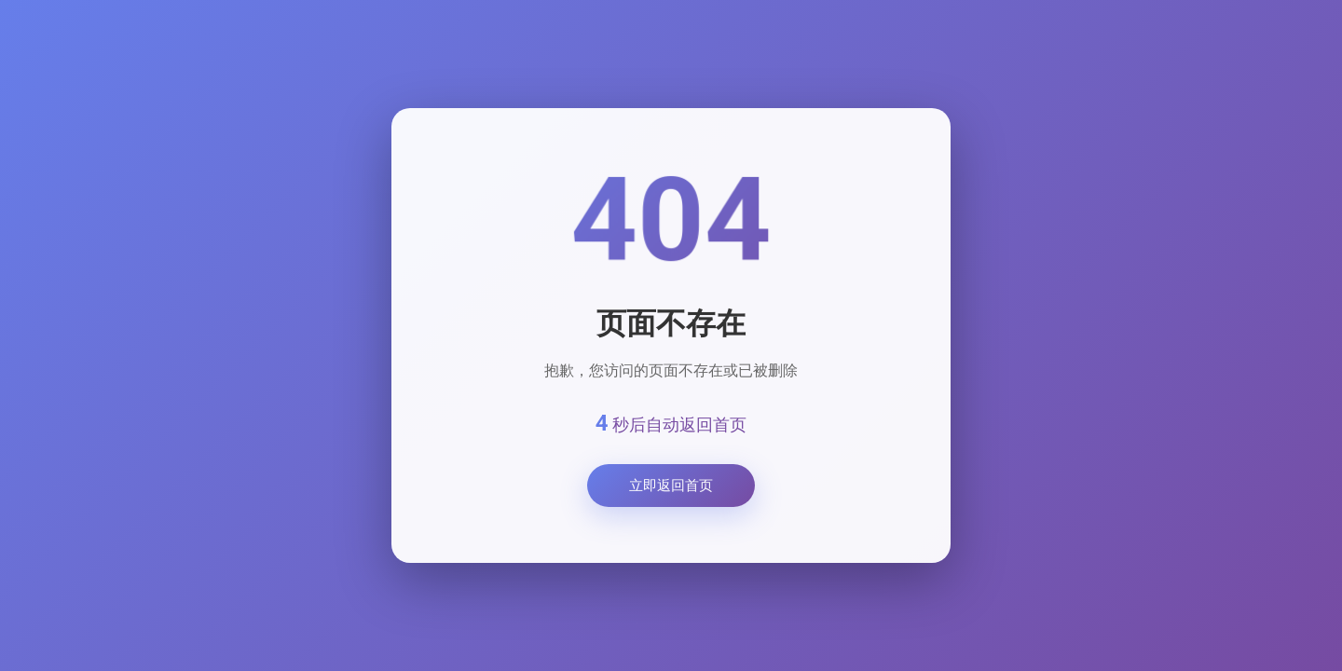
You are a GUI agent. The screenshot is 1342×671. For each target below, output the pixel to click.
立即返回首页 (671, 485)
